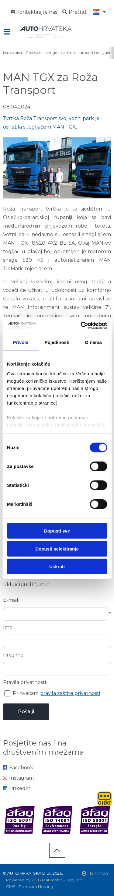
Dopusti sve (57, 530)
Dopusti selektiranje (57, 548)
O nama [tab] (93, 342)
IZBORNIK (8, 31)
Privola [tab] (20, 342)
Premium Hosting (36, 886)
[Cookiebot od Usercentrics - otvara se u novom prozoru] (81, 325)
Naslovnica (12, 52)
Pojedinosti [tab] (57, 342)
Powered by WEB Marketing (34, 879)
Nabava (95, 874)
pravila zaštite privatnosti (70, 693)
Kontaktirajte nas (34, 12)
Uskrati (57, 566)
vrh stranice (57, 850)
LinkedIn (16, 788)
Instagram (18, 778)
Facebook (18, 767)
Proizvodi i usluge (41, 52)
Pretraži (75, 12)
